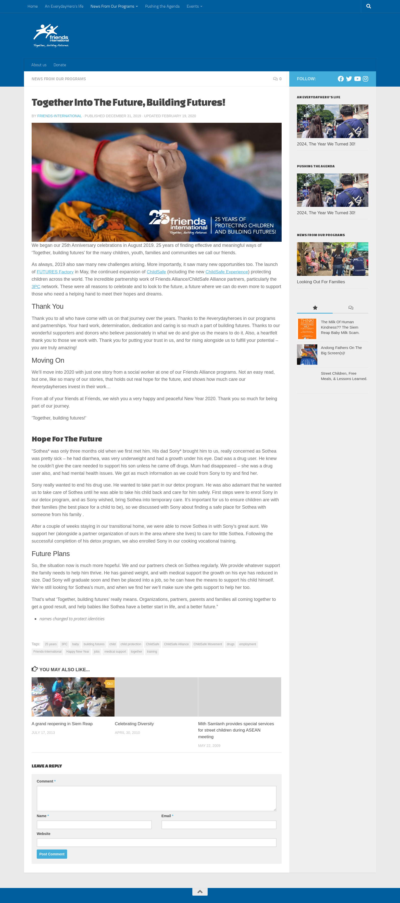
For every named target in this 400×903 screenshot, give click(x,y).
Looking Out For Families (321, 281)
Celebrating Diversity (135, 723)
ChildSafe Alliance (176, 644)
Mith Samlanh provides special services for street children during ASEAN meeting (236, 730)
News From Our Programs (112, 6)
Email (167, 816)
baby (75, 644)
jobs (96, 651)
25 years (51, 644)
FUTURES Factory (56, 271)
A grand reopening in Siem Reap (63, 723)
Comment (46, 781)
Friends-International (59, 116)
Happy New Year (77, 651)
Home (33, 6)
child (112, 644)
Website (43, 833)
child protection (130, 644)
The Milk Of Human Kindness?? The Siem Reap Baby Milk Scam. (340, 327)
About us (38, 64)
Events (193, 6)
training (152, 651)
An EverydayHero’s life (64, 6)
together (136, 651)
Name (43, 816)
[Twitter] (349, 79)
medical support (115, 651)
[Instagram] (365, 79)
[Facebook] (341, 79)
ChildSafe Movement (208, 644)
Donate (60, 64)
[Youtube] (357, 79)
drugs (230, 644)
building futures (94, 644)
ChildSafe (158, 271)
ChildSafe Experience (230, 271)
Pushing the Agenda (162, 6)
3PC (36, 286)
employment (247, 644)
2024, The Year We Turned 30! (326, 144)
